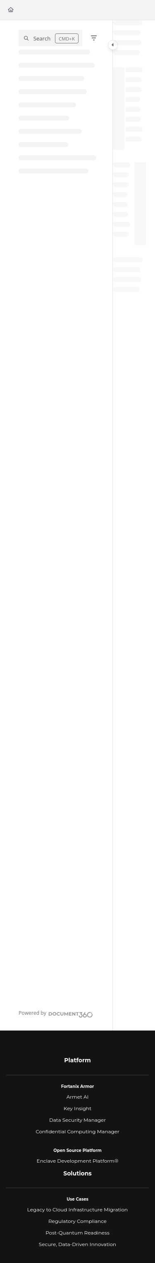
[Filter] (94, 38)
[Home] (11, 10)
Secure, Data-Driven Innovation (77, 1244)
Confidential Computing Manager (77, 1131)
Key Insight (77, 1108)
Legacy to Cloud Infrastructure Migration (77, 1209)
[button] (50, 38)
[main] (129, 525)
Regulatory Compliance (77, 1221)
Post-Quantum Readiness (77, 1233)
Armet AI (78, 1097)
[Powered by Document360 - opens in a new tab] (56, 1013)
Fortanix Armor (77, 1086)
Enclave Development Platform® (78, 1161)
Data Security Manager (77, 1120)
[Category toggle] (113, 45)
